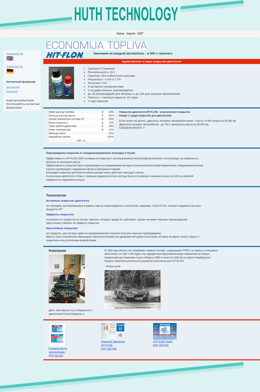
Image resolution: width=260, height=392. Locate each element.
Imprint (130, 33)
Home (120, 33)
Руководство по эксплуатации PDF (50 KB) (58, 352)
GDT (140, 33)
